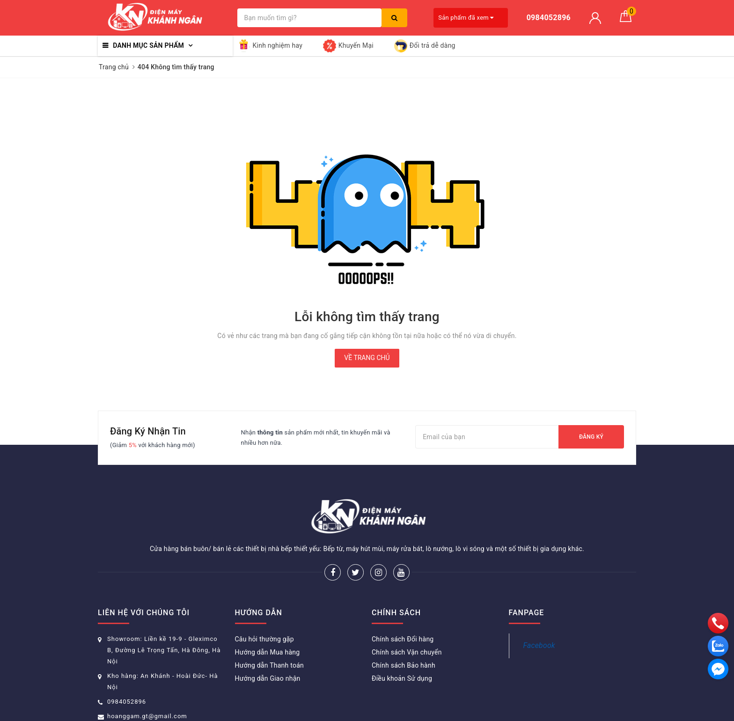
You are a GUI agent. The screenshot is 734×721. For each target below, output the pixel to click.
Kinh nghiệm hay (270, 45)
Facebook (539, 645)
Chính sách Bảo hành (403, 665)
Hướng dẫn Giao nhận (268, 678)
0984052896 (126, 701)
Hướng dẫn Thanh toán (269, 665)
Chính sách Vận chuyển (407, 652)
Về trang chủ (366, 357)
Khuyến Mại (348, 45)
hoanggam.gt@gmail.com (147, 716)
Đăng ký (591, 437)
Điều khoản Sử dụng (402, 678)
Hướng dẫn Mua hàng (267, 652)
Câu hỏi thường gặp (264, 639)
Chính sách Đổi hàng (402, 639)
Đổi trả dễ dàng (424, 45)
